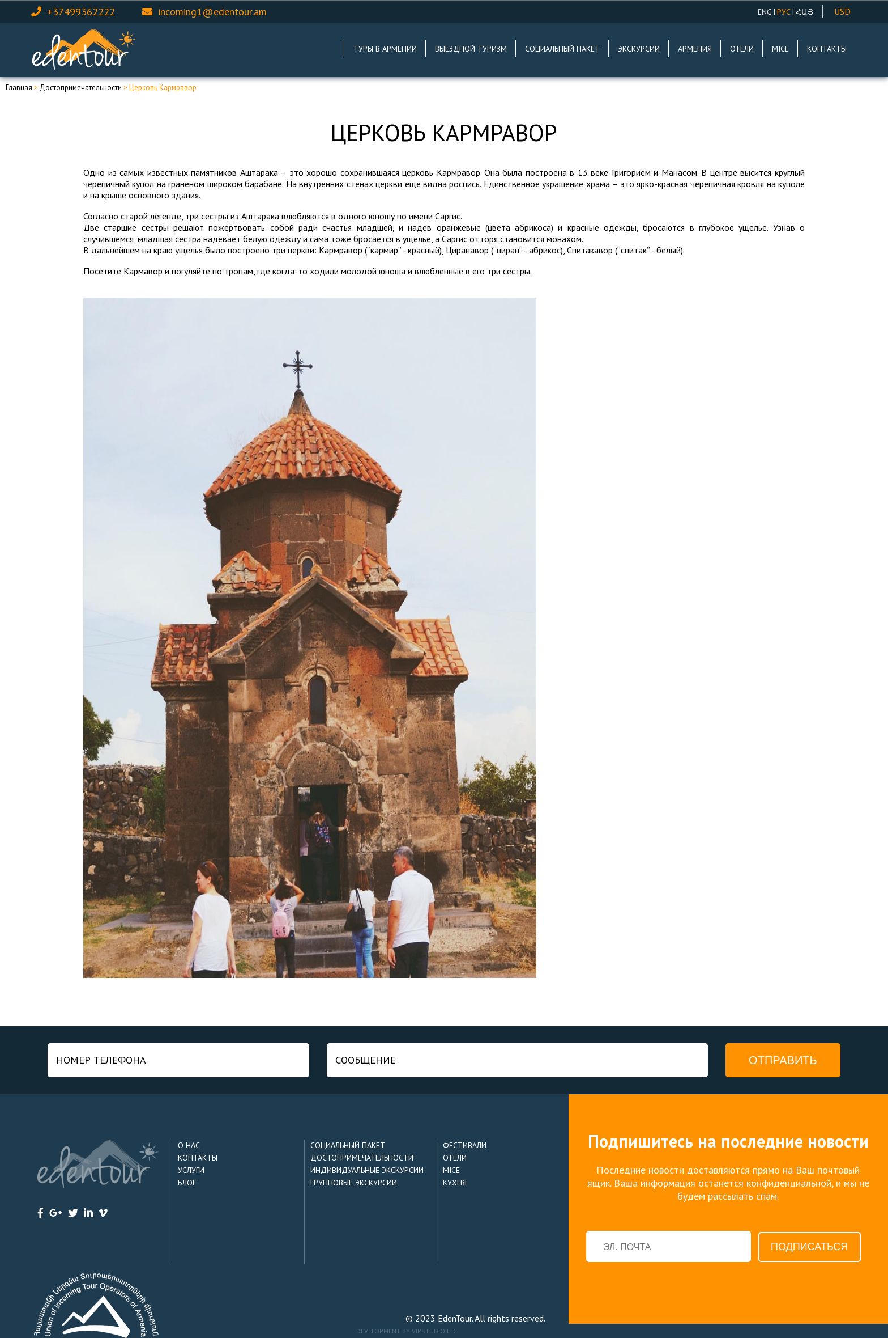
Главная (19, 87)
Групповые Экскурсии (353, 1183)
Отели (742, 49)
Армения (695, 49)
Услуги (191, 1170)
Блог (187, 1183)
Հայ (804, 12)
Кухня (455, 1183)
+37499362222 (81, 11)
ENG (765, 12)
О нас (189, 1145)
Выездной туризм (471, 49)
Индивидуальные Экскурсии (367, 1170)
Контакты (827, 49)
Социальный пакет (562, 49)
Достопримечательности (81, 87)
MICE (780, 49)
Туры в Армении (385, 49)
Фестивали (464, 1145)
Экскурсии (639, 49)
